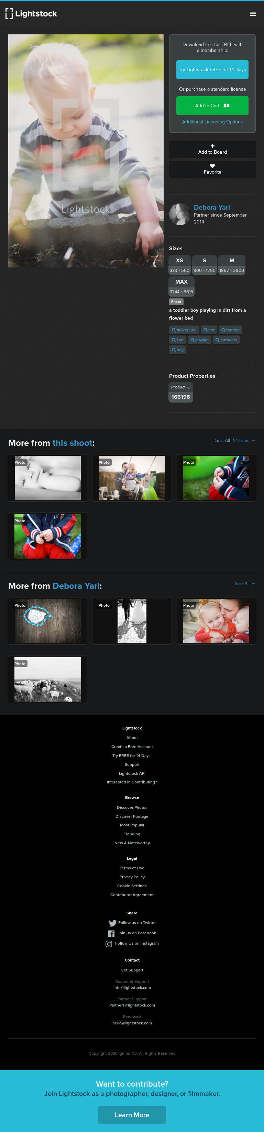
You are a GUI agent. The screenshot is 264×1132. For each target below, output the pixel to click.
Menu (253, 13)
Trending (132, 834)
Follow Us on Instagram (137, 943)
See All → (245, 583)
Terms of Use (132, 868)
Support (132, 764)
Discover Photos (132, 807)
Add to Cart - (212, 105)
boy (178, 350)
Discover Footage (132, 816)
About (132, 737)
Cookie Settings (132, 886)
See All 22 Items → (235, 440)
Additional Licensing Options (212, 121)
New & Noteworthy (132, 843)
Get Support (132, 970)
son (178, 340)
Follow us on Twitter (137, 922)
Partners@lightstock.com (132, 1005)
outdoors (226, 340)
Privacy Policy (132, 877)
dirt (209, 330)
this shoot (72, 442)
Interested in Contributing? (132, 782)
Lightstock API (132, 773)
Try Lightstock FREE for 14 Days (212, 69)
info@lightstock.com (132, 987)
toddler (230, 330)
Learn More (132, 1115)
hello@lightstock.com (132, 1023)
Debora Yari (212, 207)
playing (199, 340)
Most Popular (132, 825)
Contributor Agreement (132, 895)
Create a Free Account (132, 746)
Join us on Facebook (137, 933)
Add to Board (212, 149)
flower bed (184, 330)
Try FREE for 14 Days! (132, 755)
